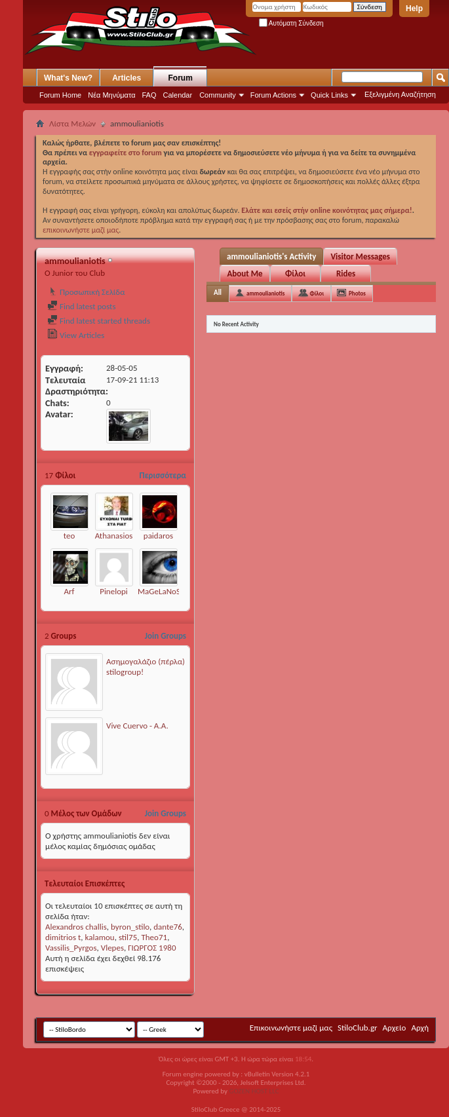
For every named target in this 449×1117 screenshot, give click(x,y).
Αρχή (420, 1027)
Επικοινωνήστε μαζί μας (291, 1027)
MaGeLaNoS (159, 591)
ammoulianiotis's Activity (271, 256)
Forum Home (60, 95)
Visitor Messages (360, 256)
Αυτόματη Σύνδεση (291, 23)
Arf (69, 591)
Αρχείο (394, 1027)
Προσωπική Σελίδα (86, 292)
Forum (180, 78)
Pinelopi (114, 591)
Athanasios (114, 535)
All (218, 292)
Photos (357, 293)
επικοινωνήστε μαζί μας (81, 230)
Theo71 (154, 937)
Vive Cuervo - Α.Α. (137, 725)
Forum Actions (273, 95)
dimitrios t (63, 937)
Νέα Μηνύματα (111, 95)
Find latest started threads (98, 321)
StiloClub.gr (358, 1027)
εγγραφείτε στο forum (126, 152)
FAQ (149, 95)
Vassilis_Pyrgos (71, 948)
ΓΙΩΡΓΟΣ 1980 (152, 948)
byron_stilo (130, 927)
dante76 (167, 927)
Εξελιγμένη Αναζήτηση (400, 94)
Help (414, 8)
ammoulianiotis (265, 293)
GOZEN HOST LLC (254, 1091)
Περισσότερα (162, 475)
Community (217, 95)
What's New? (68, 78)
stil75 (128, 937)
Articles (126, 78)
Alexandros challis (76, 927)
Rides (345, 273)
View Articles (75, 335)
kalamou (100, 937)
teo (69, 535)
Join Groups (165, 636)
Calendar (178, 95)
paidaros (158, 535)
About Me (244, 273)
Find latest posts (81, 306)
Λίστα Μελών (72, 123)
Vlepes (112, 948)
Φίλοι (295, 273)
